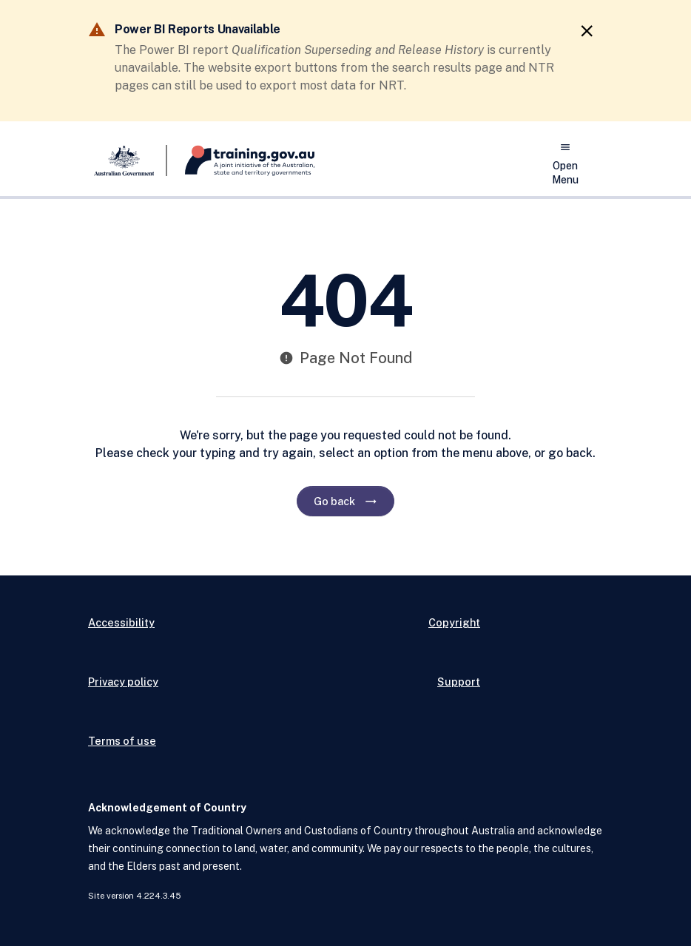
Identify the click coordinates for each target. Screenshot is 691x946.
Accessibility (121, 622)
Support (458, 681)
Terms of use (122, 740)
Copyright (454, 622)
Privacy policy (123, 681)
